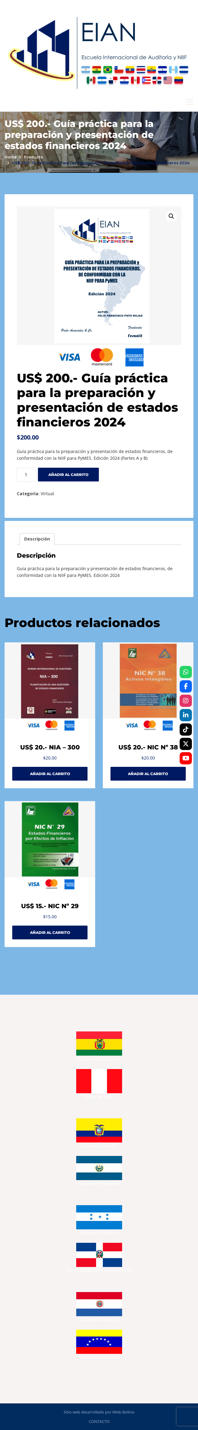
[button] (171, 216)
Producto (33, 157)
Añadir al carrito (68, 474)
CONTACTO (99, 1421)
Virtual (47, 493)
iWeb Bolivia (123, 1412)
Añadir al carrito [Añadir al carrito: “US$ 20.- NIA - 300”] (50, 773)
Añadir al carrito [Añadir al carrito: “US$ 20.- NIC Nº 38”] (148, 773)
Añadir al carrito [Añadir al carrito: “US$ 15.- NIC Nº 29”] (50, 932)
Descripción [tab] (37, 539)
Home (11, 157)
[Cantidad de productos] (27, 475)
